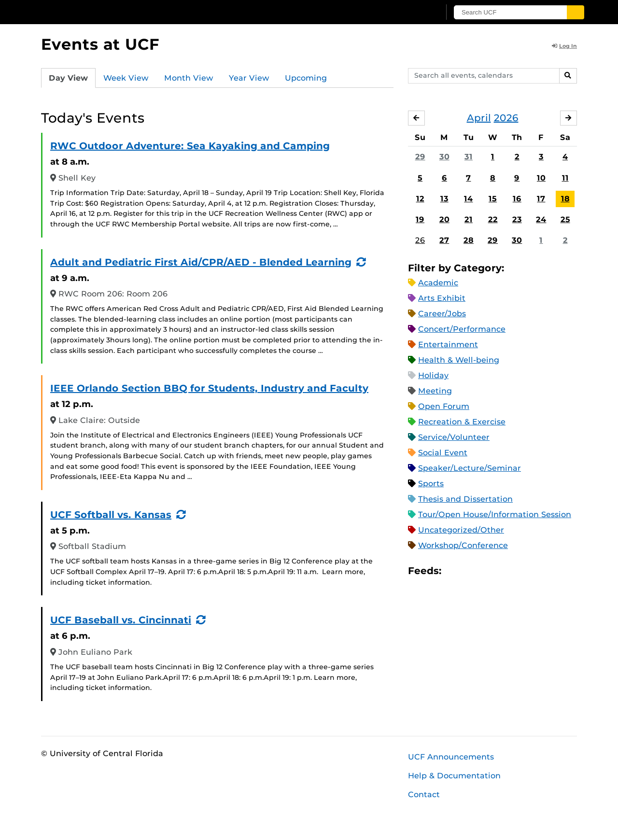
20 (444, 219)
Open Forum (443, 406)
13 (444, 198)
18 (565, 198)
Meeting (435, 390)
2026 (506, 118)
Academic (438, 282)
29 (420, 156)
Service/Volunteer (454, 437)
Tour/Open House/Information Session (494, 514)
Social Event (442, 452)
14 (468, 198)
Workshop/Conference (463, 545)
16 (517, 198)
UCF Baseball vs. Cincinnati (120, 620)
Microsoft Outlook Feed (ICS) (470, 571)
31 (468, 156)
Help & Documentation (454, 775)
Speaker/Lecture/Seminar (469, 468)
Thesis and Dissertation (465, 499)
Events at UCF (100, 44)
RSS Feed (486, 571)
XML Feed (503, 571)
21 (468, 219)
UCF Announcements (451, 756)
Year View (249, 78)
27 (444, 240)
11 (565, 178)
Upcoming (306, 78)
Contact (424, 794)
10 (541, 178)
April (479, 118)
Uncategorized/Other (461, 530)
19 (420, 219)
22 (493, 219)
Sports (431, 483)
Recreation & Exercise (462, 421)
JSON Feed (519, 571)
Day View (68, 78)
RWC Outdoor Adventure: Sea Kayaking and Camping (190, 146)
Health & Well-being (458, 360)
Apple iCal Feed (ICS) (454, 571)
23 (517, 219)
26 (420, 240)
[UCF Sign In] (409, 12)
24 (541, 219)
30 (444, 156)
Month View (188, 78)
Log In (564, 45)
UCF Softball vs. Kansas (110, 515)
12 (420, 198)
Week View (126, 78)
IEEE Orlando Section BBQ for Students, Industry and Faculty (209, 388)
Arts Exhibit (441, 298)
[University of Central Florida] (111, 11)
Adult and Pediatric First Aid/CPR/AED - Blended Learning (200, 262)
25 (565, 219)
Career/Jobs (442, 313)
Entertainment (448, 344)
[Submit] (575, 12)
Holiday (433, 375)
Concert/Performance (462, 329)
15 (493, 198)
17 (541, 198)
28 (469, 240)
